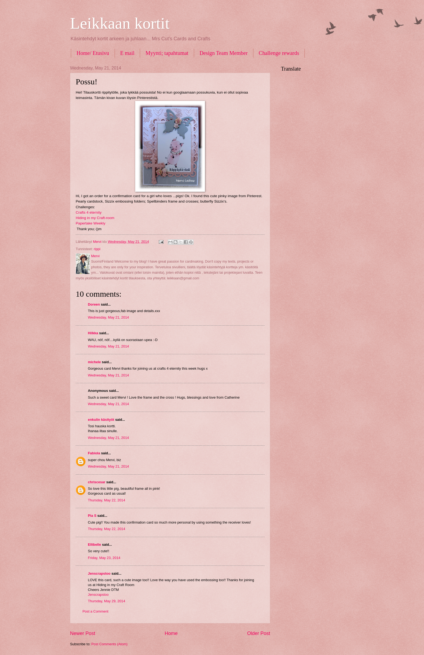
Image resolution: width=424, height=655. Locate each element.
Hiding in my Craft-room (95, 218)
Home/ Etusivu (93, 53)
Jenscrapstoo (99, 573)
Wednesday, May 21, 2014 (108, 317)
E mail (127, 53)
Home (171, 633)
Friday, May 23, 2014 (104, 558)
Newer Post (82, 633)
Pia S (92, 516)
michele (94, 362)
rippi (97, 249)
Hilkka (93, 333)
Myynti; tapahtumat (166, 53)
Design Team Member (224, 53)
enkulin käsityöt (101, 420)
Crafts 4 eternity (88, 212)
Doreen (94, 304)
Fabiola (94, 453)
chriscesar (96, 482)
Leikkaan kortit (120, 23)
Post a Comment (95, 611)
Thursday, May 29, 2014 (106, 601)
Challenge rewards (279, 53)
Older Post (258, 633)
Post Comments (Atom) (109, 644)
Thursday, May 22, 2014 (106, 500)
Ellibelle (94, 544)
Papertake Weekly (90, 223)
